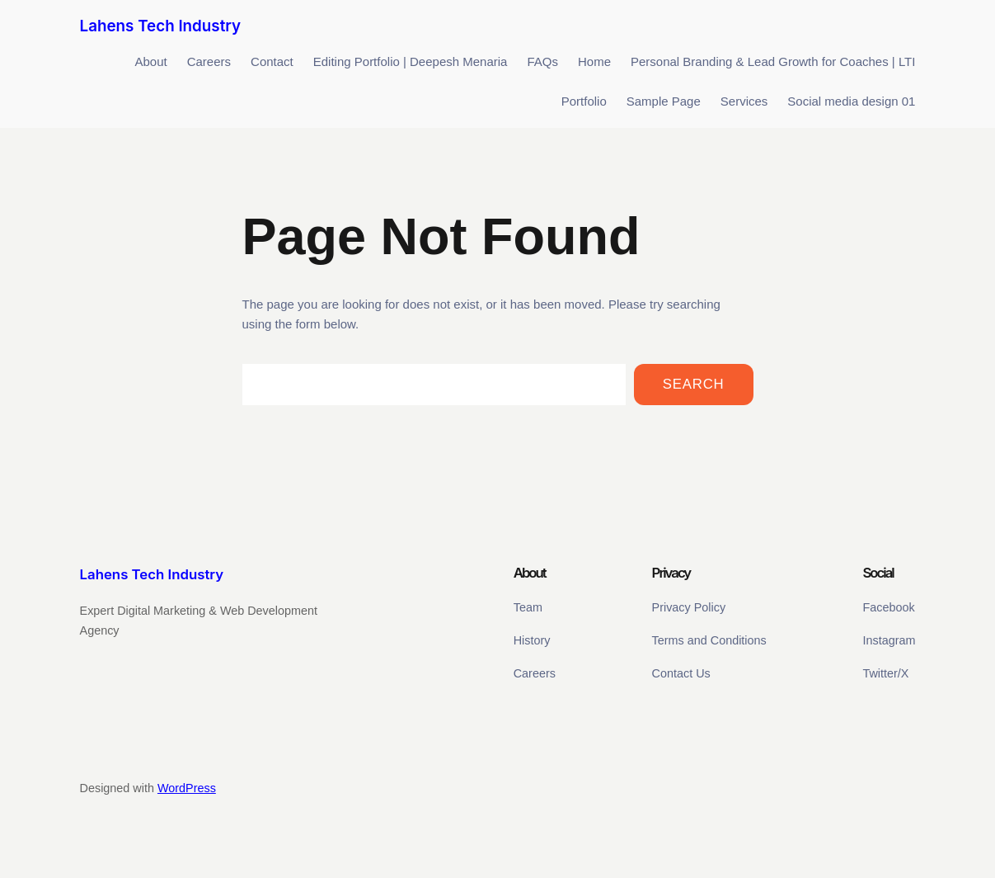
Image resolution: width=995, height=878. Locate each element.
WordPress (186, 788)
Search (694, 384)
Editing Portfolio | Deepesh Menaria (410, 61)
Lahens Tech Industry (161, 26)
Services (744, 101)
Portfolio (584, 101)
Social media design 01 (851, 101)
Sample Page (664, 101)
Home (594, 61)
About (150, 61)
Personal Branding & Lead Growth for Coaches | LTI (773, 61)
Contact (272, 61)
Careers (209, 61)
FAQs (542, 61)
